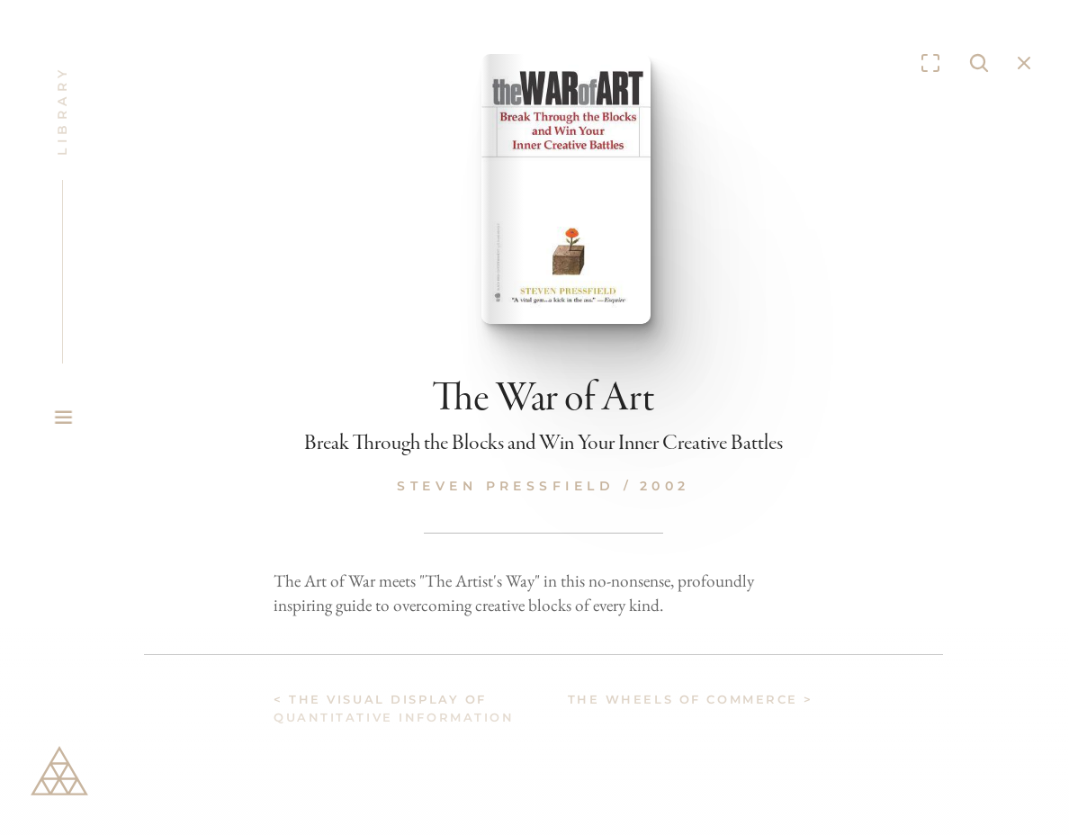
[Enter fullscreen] (930, 63)
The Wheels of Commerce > (690, 699)
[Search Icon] (979, 63)
